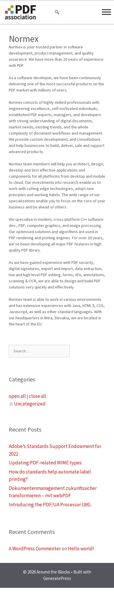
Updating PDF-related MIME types (45, 462)
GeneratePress (57, 578)
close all (37, 396)
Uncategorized (30, 403)
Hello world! (81, 548)
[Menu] (106, 12)
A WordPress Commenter (35, 548)
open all (17, 396)
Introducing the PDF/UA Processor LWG (50, 504)
